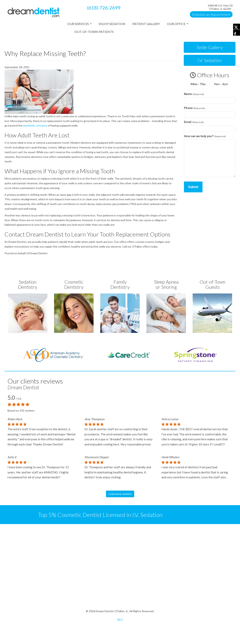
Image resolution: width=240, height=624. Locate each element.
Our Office (177, 25)
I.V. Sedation (209, 60)
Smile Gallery (209, 47)
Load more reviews (120, 493)
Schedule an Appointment (211, 14)
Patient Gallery (146, 24)
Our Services (79, 25)
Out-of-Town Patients (94, 32)
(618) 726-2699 (103, 7)
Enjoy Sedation (112, 24)
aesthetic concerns (35, 125)
